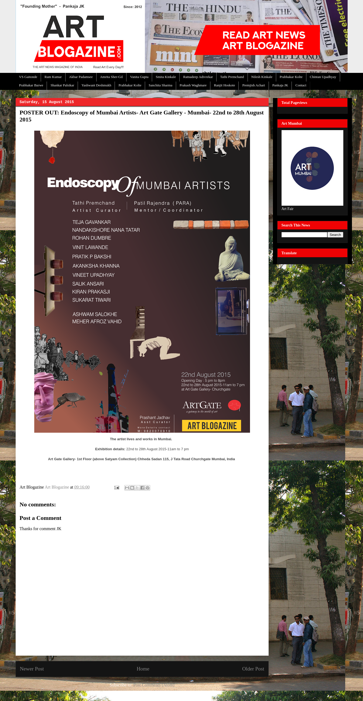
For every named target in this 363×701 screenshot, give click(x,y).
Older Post (253, 669)
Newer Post (32, 669)
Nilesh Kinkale (261, 77)
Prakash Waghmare (193, 85)
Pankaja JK (280, 85)
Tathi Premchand (232, 77)
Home (143, 669)
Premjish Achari (253, 85)
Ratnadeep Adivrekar (198, 77)
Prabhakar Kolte (291, 77)
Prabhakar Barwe (31, 85)
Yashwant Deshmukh (96, 85)
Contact (300, 85)
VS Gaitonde (28, 77)
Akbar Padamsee (81, 77)
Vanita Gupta (139, 77)
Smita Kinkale (166, 77)
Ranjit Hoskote (224, 85)
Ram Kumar (53, 77)
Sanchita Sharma (160, 85)
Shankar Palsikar (62, 85)
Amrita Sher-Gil (111, 77)
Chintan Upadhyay (323, 77)
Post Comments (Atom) (153, 685)
